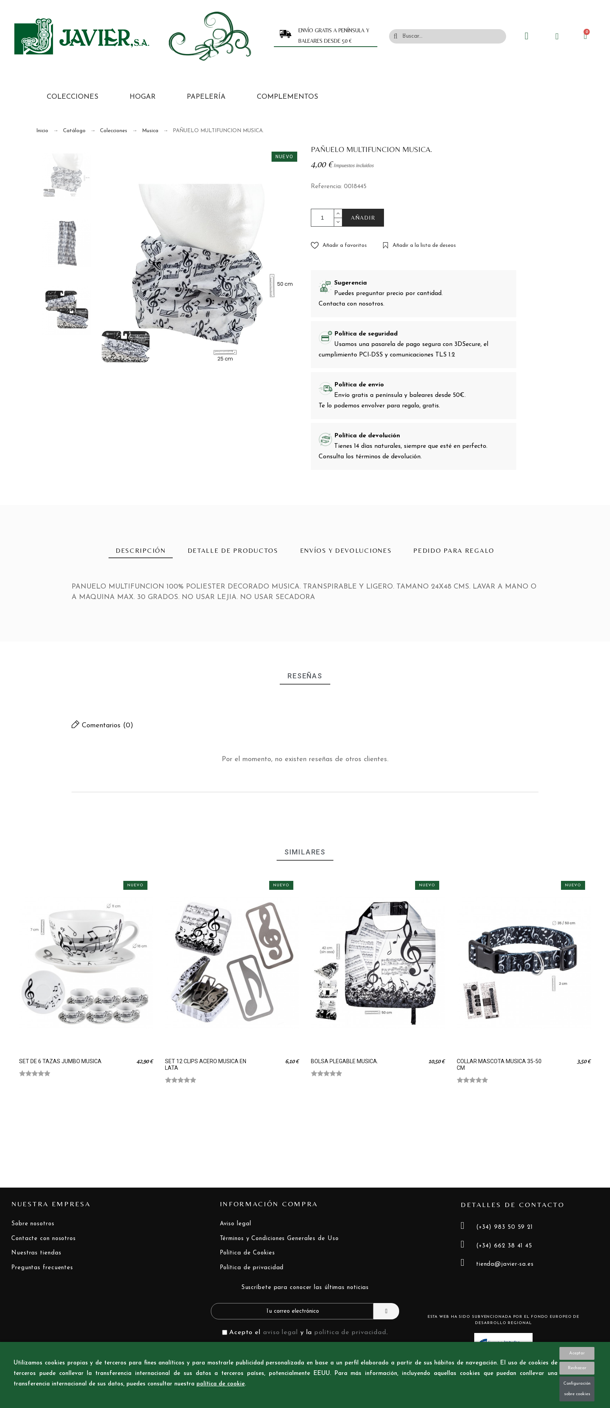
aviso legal (280, 1332)
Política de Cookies (247, 1253)
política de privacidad (350, 1332)
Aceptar (577, 1353)
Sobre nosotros (32, 1224)
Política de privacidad (252, 1268)
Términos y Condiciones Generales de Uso (279, 1239)
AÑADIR (363, 217)
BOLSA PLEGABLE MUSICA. (344, 1061)
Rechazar (577, 1368)
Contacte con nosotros (43, 1239)
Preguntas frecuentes (42, 1268)
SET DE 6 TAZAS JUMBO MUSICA (60, 1061)
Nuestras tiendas (36, 1253)
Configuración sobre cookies (577, 1389)
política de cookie (220, 1384)
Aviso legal (235, 1224)
